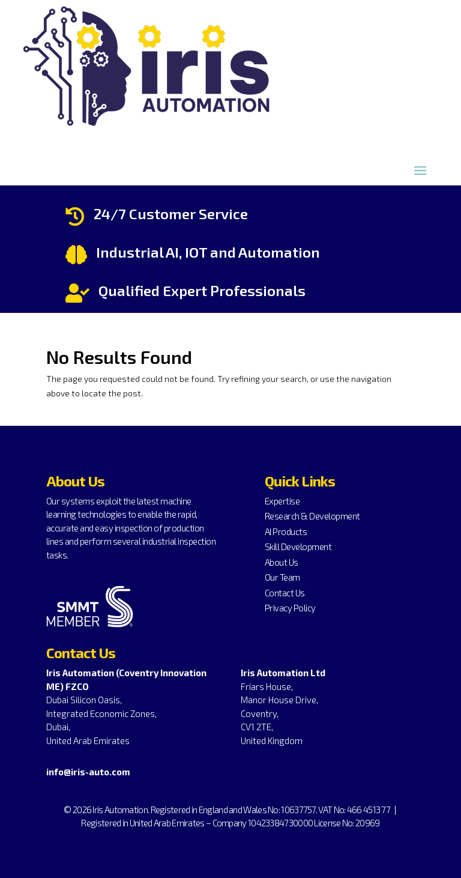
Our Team (282, 577)
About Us (281, 562)
